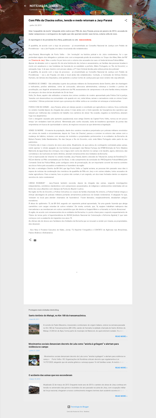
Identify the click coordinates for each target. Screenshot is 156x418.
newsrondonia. (85, 40)
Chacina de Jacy (38, 60)
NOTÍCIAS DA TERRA (44, 6)
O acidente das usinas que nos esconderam (50, 375)
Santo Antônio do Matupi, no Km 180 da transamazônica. (57, 315)
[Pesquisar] (130, 6)
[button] (125, 21)
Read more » (121, 336)
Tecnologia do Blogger (78, 407)
